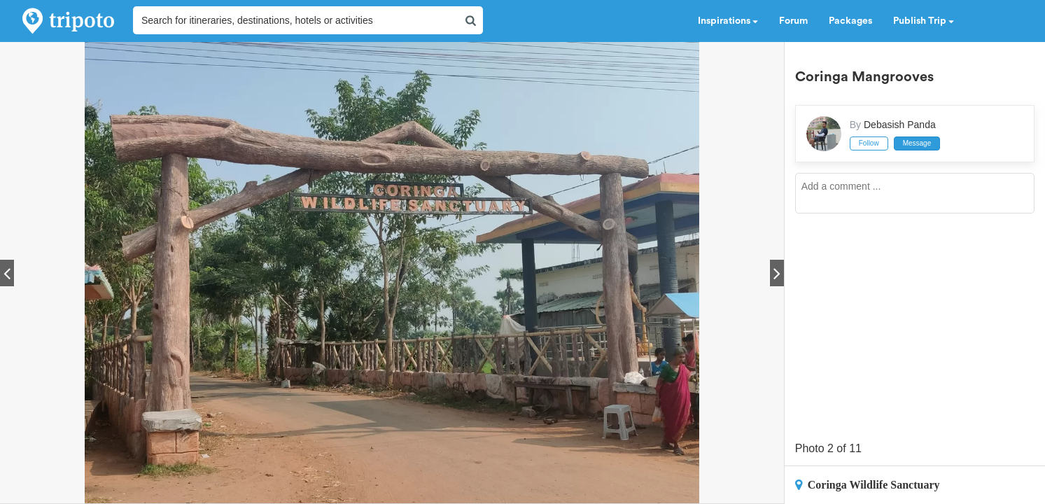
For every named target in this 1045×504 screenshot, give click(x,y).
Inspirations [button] (728, 21)
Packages (850, 21)
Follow (869, 143)
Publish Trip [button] (923, 21)
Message (917, 143)
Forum (793, 21)
